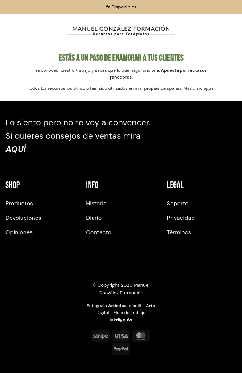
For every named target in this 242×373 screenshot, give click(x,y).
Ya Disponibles (121, 7)
